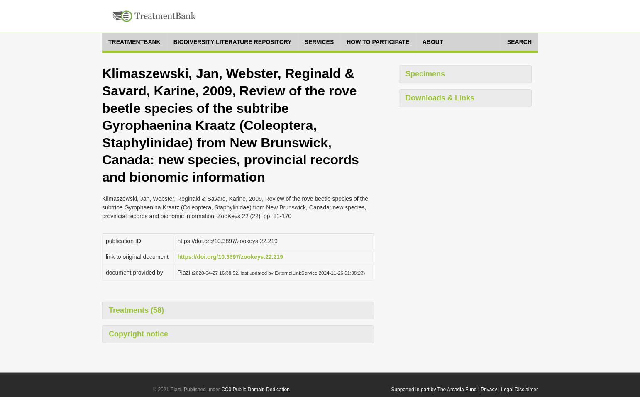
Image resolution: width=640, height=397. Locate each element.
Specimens (425, 74)
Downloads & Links (439, 98)
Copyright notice (138, 334)
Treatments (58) (136, 310)
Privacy (489, 389)
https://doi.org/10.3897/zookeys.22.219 (230, 256)
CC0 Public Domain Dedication (255, 389)
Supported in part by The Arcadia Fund (433, 389)
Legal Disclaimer (519, 389)
